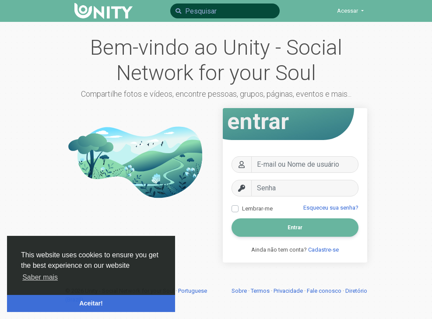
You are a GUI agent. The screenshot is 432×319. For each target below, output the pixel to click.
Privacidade (289, 290)
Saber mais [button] (40, 277)
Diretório (356, 290)
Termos (261, 290)
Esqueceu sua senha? (330, 207)
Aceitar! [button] (91, 303)
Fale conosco (325, 290)
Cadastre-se (323, 249)
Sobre (240, 290)
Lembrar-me (257, 208)
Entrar (295, 227)
